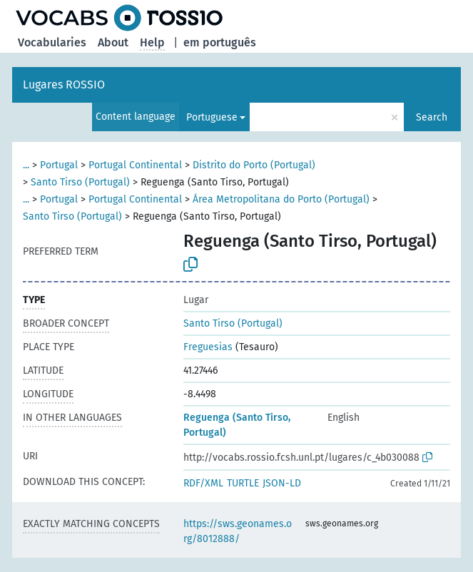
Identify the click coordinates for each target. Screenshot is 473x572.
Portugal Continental (135, 165)
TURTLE (243, 483)
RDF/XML (203, 483)
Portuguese (212, 117)
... (26, 165)
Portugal (59, 165)
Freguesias (208, 347)
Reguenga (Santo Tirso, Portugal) (236, 425)
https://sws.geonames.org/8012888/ (237, 531)
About (113, 42)
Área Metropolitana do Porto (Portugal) (281, 199)
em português (219, 42)
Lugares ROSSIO (64, 84)
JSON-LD (282, 483)
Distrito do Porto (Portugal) (254, 165)
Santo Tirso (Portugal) (80, 182)
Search (431, 117)
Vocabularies (52, 42)
